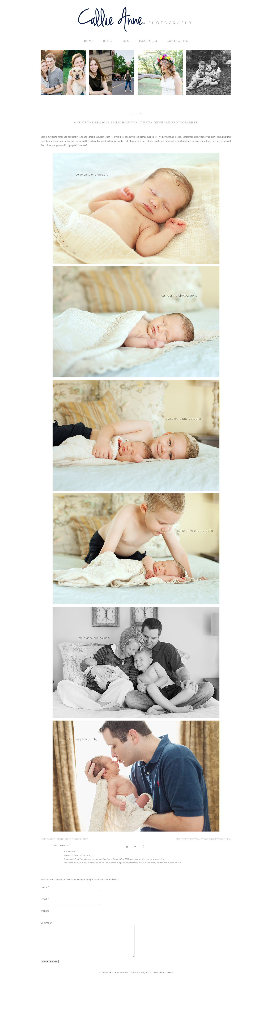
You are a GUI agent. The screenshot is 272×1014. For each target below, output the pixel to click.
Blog (107, 40)
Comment (46, 922)
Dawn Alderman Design (162, 978)
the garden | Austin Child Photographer (64, 839)
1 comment (61, 845)
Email (44, 898)
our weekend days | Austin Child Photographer (203, 839)
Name (44, 886)
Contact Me (177, 40)
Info (125, 40)
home (89, 40)
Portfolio (148, 40)
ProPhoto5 (135, 978)
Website (45, 910)
